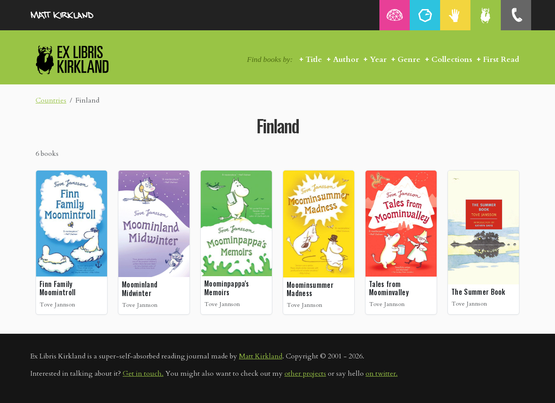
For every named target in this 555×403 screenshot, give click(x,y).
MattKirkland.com (73, 15)
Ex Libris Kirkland (88, 59)
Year (378, 59)
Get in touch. (143, 373)
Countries (51, 100)
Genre (409, 59)
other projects (305, 373)
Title (314, 59)
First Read (501, 59)
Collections (451, 59)
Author (346, 59)
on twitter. (382, 373)
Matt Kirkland (260, 356)
